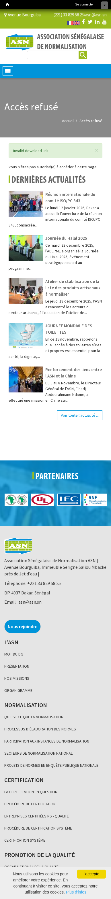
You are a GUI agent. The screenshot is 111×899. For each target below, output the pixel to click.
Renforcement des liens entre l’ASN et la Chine (73, 373)
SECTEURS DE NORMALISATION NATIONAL (38, 753)
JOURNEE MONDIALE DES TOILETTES (68, 329)
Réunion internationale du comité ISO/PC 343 (70, 197)
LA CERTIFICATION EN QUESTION (30, 791)
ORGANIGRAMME (18, 690)
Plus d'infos (76, 892)
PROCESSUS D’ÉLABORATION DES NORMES (40, 729)
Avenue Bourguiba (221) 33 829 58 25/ (44, 14)
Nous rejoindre (22, 626)
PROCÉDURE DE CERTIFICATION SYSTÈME (38, 828)
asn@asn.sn (96, 14)
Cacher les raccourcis (104, 5)
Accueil (68, 120)
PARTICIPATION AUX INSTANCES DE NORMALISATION (46, 741)
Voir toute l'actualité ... (80, 415)
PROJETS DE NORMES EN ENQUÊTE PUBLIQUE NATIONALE (51, 765)
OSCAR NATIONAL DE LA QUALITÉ (31, 866)
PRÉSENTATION (16, 666)
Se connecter (84, 4)
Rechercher (83, 54)
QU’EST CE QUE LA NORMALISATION (33, 716)
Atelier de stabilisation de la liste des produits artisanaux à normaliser (72, 288)
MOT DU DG (13, 654)
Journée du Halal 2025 (66, 238)
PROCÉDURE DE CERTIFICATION (30, 804)
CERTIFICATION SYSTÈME (24, 840)
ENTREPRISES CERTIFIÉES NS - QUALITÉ (36, 816)
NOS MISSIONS (16, 678)
